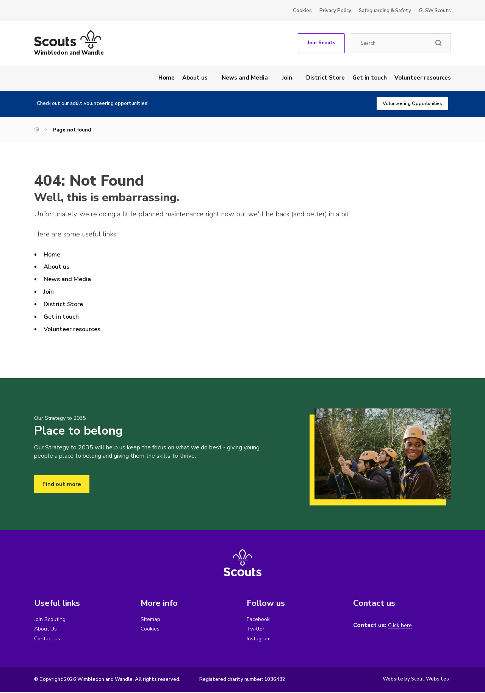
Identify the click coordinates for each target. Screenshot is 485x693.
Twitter (257, 629)
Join (287, 77)
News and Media (245, 77)
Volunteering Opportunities (408, 103)
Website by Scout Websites (416, 679)
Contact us (48, 639)
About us (195, 77)
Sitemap (152, 619)
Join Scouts (321, 42)
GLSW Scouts (435, 10)
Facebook (259, 619)
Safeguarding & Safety (385, 10)
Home (166, 77)
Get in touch (369, 77)
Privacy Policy (335, 10)
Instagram (260, 639)
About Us (47, 629)
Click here (401, 625)
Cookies (302, 10)
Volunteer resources (422, 77)
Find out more (62, 484)
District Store (325, 77)
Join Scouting (51, 619)
